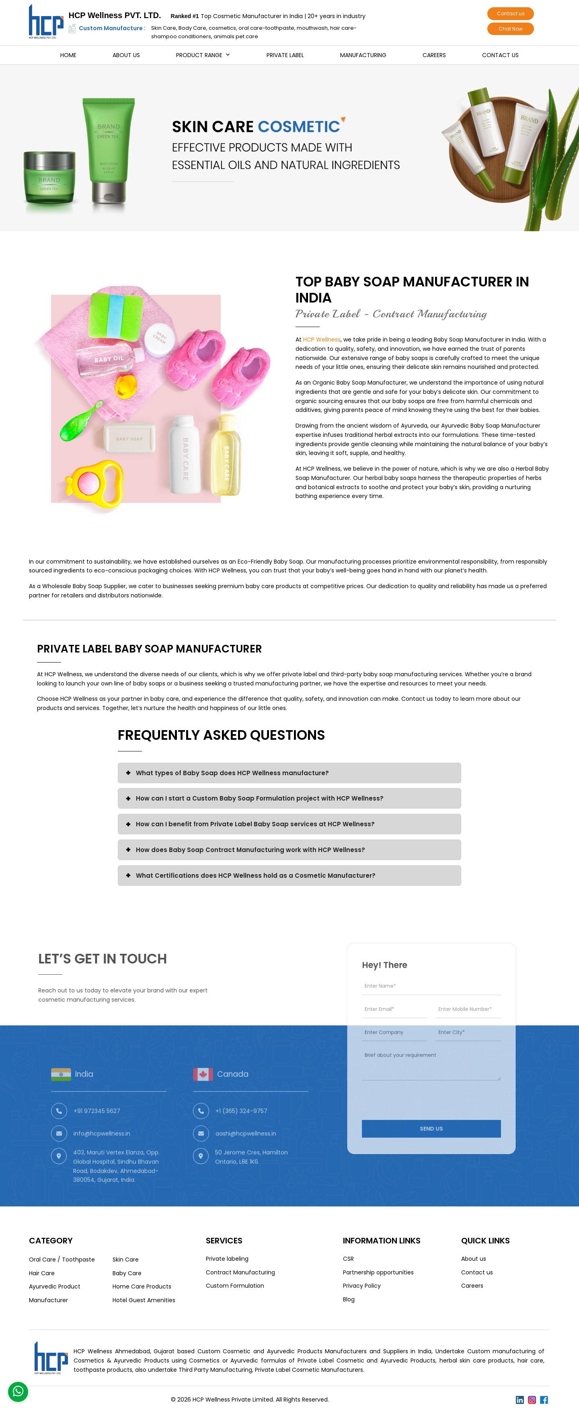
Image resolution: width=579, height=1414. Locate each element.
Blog (349, 1299)
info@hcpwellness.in (102, 1155)
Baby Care (127, 1273)
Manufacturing (363, 55)
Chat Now (511, 28)
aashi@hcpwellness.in (246, 1155)
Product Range (199, 55)
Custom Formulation (235, 1286)
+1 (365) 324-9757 (241, 1132)
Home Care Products (142, 1286)
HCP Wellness (322, 339)
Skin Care (126, 1260)
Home (68, 55)
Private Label (285, 55)
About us (126, 55)
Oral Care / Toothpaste (62, 1260)
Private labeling (227, 1259)
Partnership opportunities (378, 1272)
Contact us (511, 13)
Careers (434, 55)
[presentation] (419, 1086)
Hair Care (42, 1273)
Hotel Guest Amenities (144, 1300)
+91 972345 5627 (97, 1132)
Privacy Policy (362, 1286)
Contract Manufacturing (240, 1272)
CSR (348, 1259)
